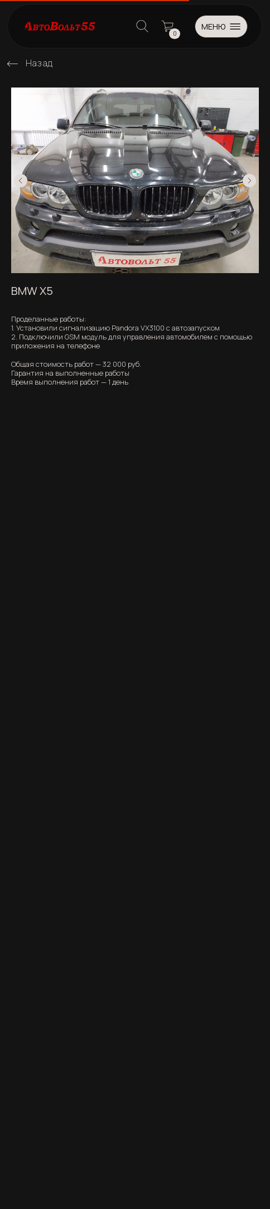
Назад (39, 63)
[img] (12, 64)
